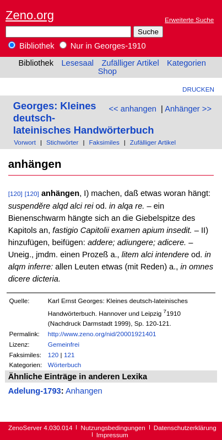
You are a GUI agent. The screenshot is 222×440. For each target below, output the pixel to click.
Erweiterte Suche (189, 19)
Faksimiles (104, 142)
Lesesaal (77, 63)
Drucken (198, 89)
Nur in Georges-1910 (102, 45)
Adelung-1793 (34, 390)
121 (69, 354)
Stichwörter (62, 142)
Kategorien (186, 63)
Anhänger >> (188, 108)
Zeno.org (30, 15)
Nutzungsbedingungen (113, 427)
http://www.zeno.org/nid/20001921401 (102, 333)
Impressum (112, 434)
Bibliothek (31, 45)
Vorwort (25, 142)
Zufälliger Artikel (130, 63)
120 (53, 354)
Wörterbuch (65, 364)
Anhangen (84, 390)
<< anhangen (132, 108)
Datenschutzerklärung (185, 427)
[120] (15, 193)
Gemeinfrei (63, 344)
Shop (107, 71)
